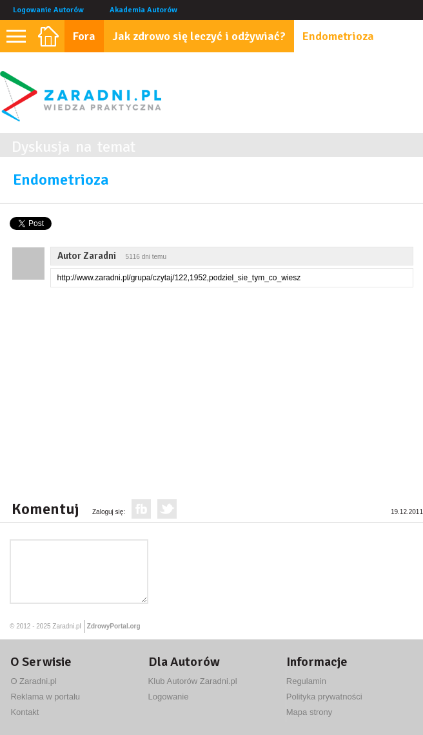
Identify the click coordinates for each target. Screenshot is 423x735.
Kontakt (24, 712)
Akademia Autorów (143, 10)
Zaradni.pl (66, 626)
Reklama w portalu (45, 696)
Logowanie (168, 696)
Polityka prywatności (324, 696)
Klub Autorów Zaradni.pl (192, 681)
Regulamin (306, 681)
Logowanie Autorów (48, 10)
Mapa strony (309, 712)
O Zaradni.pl (33, 681)
